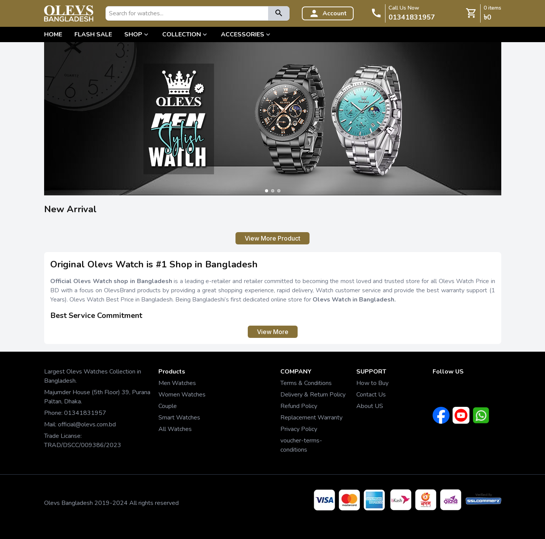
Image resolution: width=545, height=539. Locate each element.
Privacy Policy (298, 429)
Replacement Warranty (311, 417)
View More (272, 332)
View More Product (272, 238)
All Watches (175, 429)
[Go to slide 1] (266, 190)
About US (369, 406)
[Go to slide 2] (272, 190)
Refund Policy (298, 406)
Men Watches (177, 383)
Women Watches (182, 394)
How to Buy (372, 383)
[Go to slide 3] (278, 190)
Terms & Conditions (306, 383)
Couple (167, 406)
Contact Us (371, 394)
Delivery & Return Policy (313, 394)
